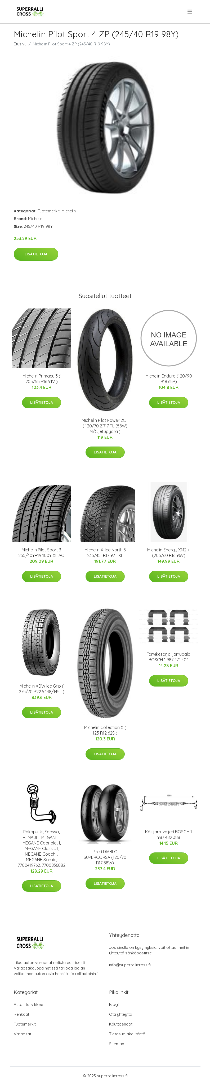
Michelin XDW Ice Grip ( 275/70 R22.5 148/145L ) (41, 688)
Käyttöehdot (120, 1024)
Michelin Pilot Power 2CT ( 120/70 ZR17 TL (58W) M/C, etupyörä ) (105, 426)
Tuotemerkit (49, 210)
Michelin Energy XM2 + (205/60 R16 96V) (168, 552)
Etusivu (20, 43)
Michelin (68, 210)
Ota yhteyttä (120, 1014)
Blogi (114, 1004)
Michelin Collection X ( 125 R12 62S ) (105, 730)
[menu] (190, 12)
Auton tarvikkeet (29, 1004)
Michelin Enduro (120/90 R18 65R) (168, 378)
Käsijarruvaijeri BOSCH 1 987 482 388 (168, 834)
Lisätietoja (36, 254)
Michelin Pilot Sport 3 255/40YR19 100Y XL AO (41, 552)
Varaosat (22, 1033)
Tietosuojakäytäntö (127, 1033)
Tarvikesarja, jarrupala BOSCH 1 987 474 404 (168, 656)
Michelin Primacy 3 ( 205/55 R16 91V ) (41, 378)
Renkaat (21, 1014)
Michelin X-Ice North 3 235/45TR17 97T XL (105, 552)
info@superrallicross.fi (130, 964)
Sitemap (116, 1043)
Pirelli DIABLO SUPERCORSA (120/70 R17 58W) (105, 857)
